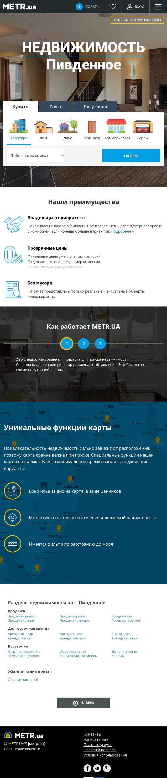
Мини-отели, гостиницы (78, 656)
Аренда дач (121, 634)
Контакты (92, 734)
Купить (20, 106)
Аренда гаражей (125, 638)
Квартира (19, 129)
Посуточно (95, 106)
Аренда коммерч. (73, 638)
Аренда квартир (20, 634)
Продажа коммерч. (75, 620)
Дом (43, 129)
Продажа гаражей (126, 620)
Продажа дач (122, 616)
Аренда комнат (20, 638)
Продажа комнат (21, 620)
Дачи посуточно (124, 652)
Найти (131, 155)
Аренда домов (71, 634)
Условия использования (105, 755)
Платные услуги (98, 744)
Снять (56, 106)
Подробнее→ (123, 231)
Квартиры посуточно (24, 652)
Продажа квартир (21, 616)
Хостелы (118, 656)
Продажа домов (72, 616)
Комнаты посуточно (23, 656)
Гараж (143, 129)
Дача (67, 129)
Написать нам (96, 739)
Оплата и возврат (100, 749)
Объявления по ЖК (23, 680)
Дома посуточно (73, 652)
